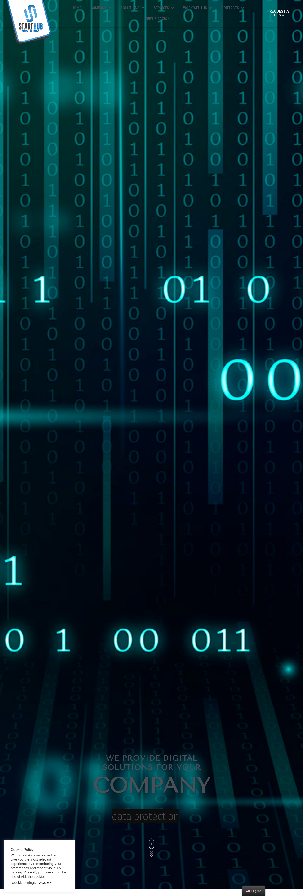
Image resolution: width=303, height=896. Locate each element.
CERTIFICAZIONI (158, 19)
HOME (76, 8)
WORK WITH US (197, 8)
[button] (279, 13)
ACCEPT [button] (46, 883)
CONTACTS (232, 8)
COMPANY (101, 8)
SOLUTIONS (132, 8)
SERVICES (164, 8)
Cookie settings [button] (24, 883)
